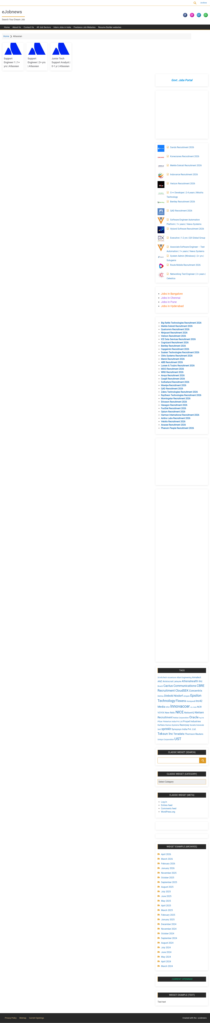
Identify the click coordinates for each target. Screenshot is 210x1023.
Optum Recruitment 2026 (172, 372)
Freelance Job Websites (85, 29)
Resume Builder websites (109, 29)
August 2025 (166, 848)
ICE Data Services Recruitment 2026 (177, 300)
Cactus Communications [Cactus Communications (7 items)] (179, 646)
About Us (16, 29)
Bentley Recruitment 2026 (181, 162)
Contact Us (29, 29)
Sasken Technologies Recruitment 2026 (179, 313)
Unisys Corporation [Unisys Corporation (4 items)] (165, 700)
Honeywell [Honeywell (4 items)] (190, 662)
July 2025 (165, 852)
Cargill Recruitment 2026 (172, 339)
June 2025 (165, 857)
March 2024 (166, 927)
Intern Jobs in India (62, 29)
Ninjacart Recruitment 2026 (173, 293)
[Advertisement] (181, 75)
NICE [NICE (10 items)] (179, 673)
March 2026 (166, 820)
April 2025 (165, 866)
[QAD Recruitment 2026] (160, 172)
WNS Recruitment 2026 (171, 333)
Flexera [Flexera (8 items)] (180, 662)
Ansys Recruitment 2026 (172, 336)
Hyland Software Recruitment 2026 (186, 189)
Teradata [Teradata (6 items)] (178, 694)
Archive (202, 3)
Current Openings (42, 3)
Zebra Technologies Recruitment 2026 (178, 353)
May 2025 (165, 862)
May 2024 (165, 917)
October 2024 (166, 894)
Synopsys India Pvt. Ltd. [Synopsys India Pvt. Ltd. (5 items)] (183, 690)
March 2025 (166, 871)
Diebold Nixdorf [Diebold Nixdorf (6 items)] (172, 656)
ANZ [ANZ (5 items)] (159, 642)
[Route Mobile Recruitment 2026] (160, 226)
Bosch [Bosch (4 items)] (159, 647)
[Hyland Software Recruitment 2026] (160, 190)
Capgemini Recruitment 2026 (174, 310)
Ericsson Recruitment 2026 (173, 362)
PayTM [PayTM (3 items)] (200, 679)
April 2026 (165, 815)
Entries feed (166, 766)
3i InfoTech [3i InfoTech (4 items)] (161, 638)
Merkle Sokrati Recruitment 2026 (185, 126)
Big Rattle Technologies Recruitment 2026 (180, 283)
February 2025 (167, 876)
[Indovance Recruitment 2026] (160, 136)
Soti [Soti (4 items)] (158, 690)
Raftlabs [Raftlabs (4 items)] (160, 686)
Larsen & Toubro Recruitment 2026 (177, 326)
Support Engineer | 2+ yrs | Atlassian (39, 64)
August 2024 (166, 903)
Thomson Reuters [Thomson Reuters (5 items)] (193, 694)
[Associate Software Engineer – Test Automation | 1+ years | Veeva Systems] (160, 208)
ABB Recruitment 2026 (171, 323)
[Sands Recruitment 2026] (160, 109)
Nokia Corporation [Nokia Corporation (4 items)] (180, 678)
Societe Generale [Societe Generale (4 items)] (196, 686)
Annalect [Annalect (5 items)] (195, 638)
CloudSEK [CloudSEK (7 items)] (181, 651)
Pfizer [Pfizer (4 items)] (159, 682)
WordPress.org (167, 772)
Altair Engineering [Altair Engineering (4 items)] (183, 638)
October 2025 (166, 838)
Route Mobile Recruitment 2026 (184, 226)
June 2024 (165, 913)
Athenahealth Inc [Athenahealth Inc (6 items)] (191, 642)
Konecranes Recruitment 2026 (184, 117)
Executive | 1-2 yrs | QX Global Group (187, 198)
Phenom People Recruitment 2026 (176, 389)
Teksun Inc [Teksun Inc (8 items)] (164, 694)
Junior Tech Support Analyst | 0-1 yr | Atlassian (64, 64)
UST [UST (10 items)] (177, 699)
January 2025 (167, 880)
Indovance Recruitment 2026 (183, 135)
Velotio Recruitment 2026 (172, 382)
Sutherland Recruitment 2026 (174, 343)
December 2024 (168, 885)
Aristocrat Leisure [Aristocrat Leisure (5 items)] (171, 642)
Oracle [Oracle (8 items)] (193, 678)
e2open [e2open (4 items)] (186, 657)
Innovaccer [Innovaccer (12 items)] (179, 667)
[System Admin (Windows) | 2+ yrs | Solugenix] (160, 217)
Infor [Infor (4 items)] (167, 668)
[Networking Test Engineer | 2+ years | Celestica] (160, 236)
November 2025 (168, 834)
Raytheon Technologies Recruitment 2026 (180, 356)
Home (7, 29)
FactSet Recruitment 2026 (172, 369)
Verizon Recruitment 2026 (181, 144)
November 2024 (168, 889)
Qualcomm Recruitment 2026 (174, 290)
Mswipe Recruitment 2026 (172, 346)
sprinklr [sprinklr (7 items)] (165, 690)
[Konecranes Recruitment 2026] (160, 118)
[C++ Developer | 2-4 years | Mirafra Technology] (160, 154)
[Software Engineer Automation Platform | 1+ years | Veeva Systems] (160, 181)
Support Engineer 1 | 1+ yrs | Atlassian (14, 64)
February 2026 (167, 824)
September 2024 (168, 899)
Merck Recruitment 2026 (172, 320)
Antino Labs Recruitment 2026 (175, 379)
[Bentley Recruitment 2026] (160, 163)
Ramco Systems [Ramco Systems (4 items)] (171, 686)
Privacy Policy (11, 979)
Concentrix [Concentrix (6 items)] (195, 651)
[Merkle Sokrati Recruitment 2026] (160, 127)
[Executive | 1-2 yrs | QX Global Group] (160, 199)
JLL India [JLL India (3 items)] (193, 668)
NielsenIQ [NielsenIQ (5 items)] (188, 673)
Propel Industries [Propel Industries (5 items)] (191, 682)
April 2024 (165, 922)
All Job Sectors (44, 29)
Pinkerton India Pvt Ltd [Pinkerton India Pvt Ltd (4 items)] (172, 682)
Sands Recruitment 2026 (181, 108)
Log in (163, 763)
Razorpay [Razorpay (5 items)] (184, 685)
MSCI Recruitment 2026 (171, 330)
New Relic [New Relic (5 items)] (169, 673)
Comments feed (168, 769)
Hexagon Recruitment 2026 (173, 366)
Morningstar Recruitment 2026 (175, 359)
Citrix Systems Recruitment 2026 (176, 316)
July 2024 (165, 908)
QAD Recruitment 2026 (180, 171)
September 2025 (168, 843)
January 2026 (167, 829)
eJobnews (13, 11)
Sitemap (22, 979)
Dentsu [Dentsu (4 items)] (160, 657)
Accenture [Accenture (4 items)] (171, 638)
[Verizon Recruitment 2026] (160, 145)
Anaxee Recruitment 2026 (172, 385)
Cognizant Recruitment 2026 (174, 303)
